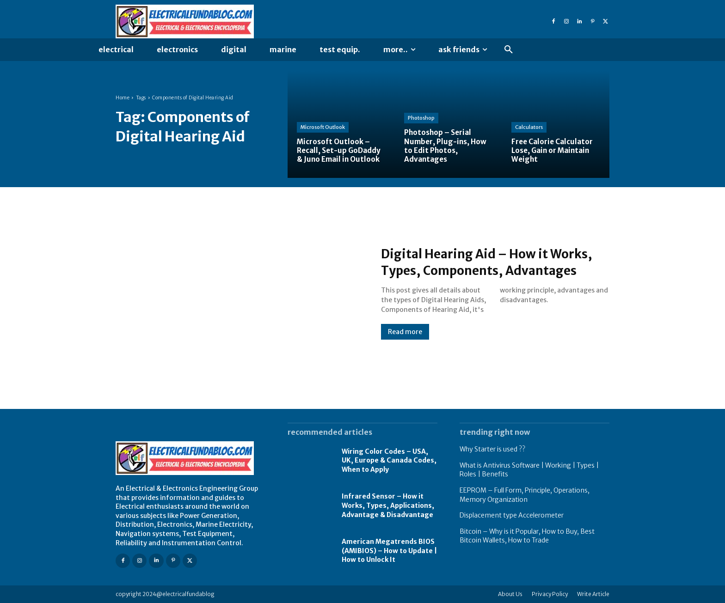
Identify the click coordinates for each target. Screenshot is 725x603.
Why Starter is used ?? (492, 449)
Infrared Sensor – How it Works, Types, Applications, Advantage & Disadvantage (388, 505)
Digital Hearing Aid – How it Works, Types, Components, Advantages (475, 261)
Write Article (593, 594)
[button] (508, 50)
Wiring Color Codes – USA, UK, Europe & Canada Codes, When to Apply (389, 460)
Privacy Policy (550, 594)
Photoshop (421, 118)
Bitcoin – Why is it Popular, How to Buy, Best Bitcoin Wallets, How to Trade (527, 536)
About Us (510, 594)
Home (122, 98)
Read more (405, 340)
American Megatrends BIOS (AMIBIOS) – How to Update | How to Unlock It (389, 550)
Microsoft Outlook (323, 127)
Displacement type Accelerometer (512, 515)
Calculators (529, 127)
